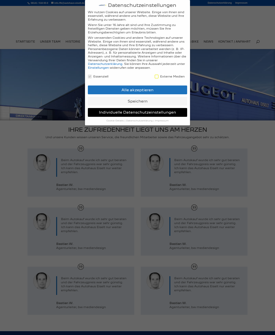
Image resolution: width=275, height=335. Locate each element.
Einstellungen (98, 64)
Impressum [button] (162, 117)
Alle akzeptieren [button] (137, 86)
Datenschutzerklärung (105, 60)
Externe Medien (170, 73)
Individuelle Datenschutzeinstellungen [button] (137, 108)
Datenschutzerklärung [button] (139, 117)
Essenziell (98, 73)
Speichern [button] (138, 97)
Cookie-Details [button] (115, 117)
